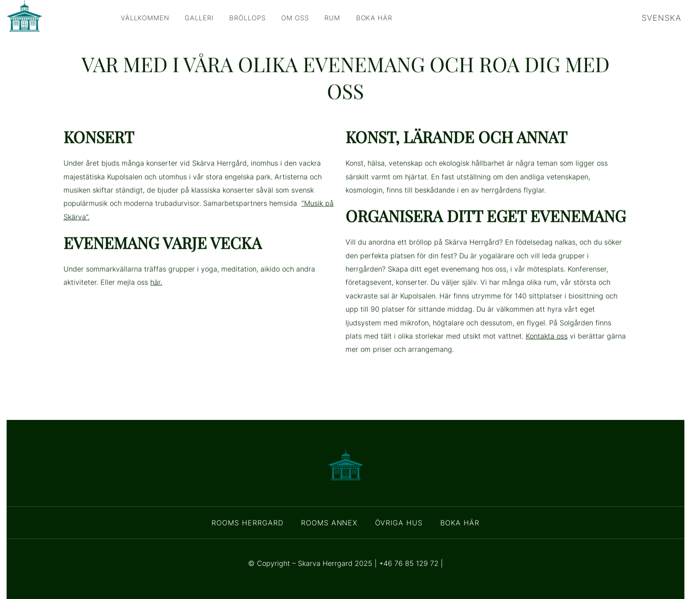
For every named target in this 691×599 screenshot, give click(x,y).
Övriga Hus (399, 522)
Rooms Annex (329, 522)
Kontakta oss (547, 352)
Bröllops (261, 17)
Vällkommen (148, 17)
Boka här (400, 17)
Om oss (313, 17)
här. (156, 298)
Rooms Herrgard (247, 522)
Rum (355, 17)
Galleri (208, 17)
